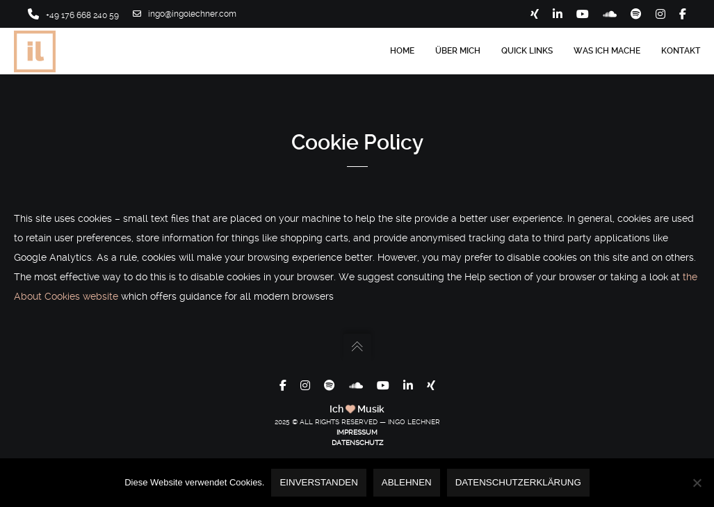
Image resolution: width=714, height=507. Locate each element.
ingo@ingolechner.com (184, 14)
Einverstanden (318, 482)
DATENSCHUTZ (357, 442)
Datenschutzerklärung (518, 482)
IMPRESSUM (357, 432)
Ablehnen (407, 482)
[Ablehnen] (697, 483)
